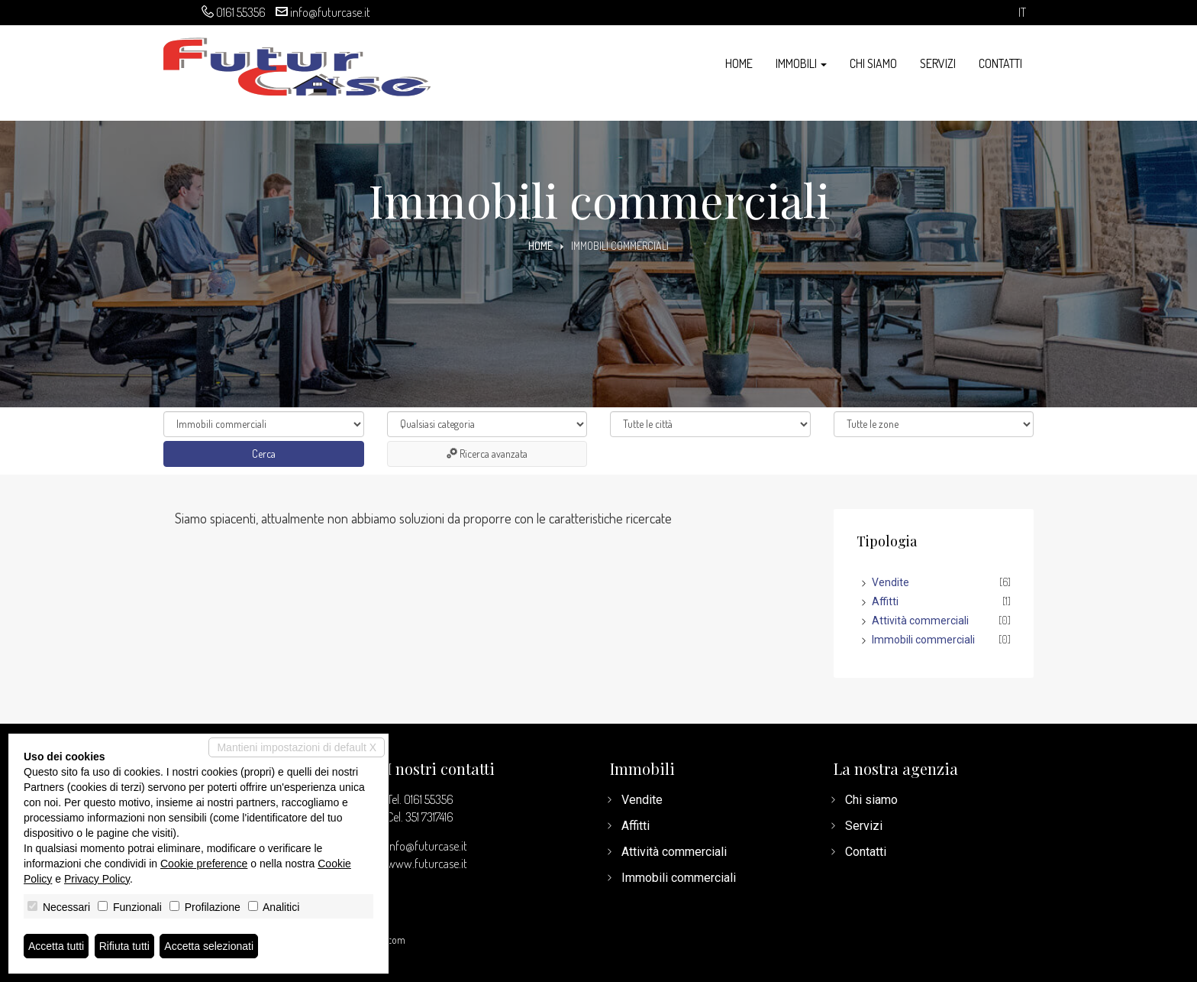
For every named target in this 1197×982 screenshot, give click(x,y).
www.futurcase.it (427, 863)
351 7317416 (429, 817)
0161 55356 (241, 12)
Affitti (885, 601)
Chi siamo (873, 63)
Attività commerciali (920, 620)
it (1022, 13)
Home (739, 63)
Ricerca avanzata (487, 453)
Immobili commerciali (923, 640)
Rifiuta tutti (124, 946)
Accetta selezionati (208, 946)
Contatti (1000, 63)
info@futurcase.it (330, 12)
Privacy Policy (97, 879)
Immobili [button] (801, 63)
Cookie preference (203, 863)
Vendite (890, 582)
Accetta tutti (56, 946)
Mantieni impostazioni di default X (296, 747)
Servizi (938, 63)
